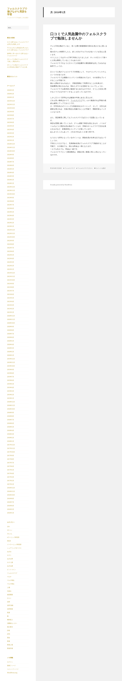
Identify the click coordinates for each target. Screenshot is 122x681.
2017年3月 (10, 477)
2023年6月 (10, 208)
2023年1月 (10, 226)
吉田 (8, 602)
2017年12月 (11, 445)
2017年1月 (10, 484)
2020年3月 (10, 348)
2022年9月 (10, 241)
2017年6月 (10, 466)
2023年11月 (11, 190)
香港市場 (10, 648)
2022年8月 (10, 244)
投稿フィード (11, 665)
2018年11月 (11, 405)
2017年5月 (10, 470)
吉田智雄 (10, 609)
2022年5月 (10, 255)
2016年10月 (11, 495)
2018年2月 (10, 438)
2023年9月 (10, 198)
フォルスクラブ (12, 573)
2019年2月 (10, 395)
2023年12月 (11, 187)
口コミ (9, 598)
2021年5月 (10, 298)
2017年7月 (10, 463)
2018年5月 (10, 427)
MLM (9, 541)
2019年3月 (10, 391)
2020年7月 (10, 334)
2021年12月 (11, 273)
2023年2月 (10, 223)
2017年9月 (10, 455)
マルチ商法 (10, 584)
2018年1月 (10, 441)
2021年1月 (10, 312)
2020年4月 (10, 344)
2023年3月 (10, 219)
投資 (8, 612)
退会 (8, 638)
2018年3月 (10, 434)
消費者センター (12, 623)
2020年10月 (11, 323)
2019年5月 (10, 384)
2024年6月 (10, 165)
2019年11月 (11, 362)
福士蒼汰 (10, 627)
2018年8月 (10, 416)
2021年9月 (10, 284)
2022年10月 (11, 237)
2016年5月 (10, 509)
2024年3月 (10, 176)
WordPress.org (12, 673)
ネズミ (9, 555)
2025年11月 (11, 104)
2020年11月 (11, 319)
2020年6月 (10, 337)
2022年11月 (11, 233)
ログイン (10, 662)
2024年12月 (11, 144)
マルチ (9, 577)
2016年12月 (11, 488)
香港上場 (10, 645)
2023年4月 (10, 215)
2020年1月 (10, 355)
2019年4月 (10, 387)
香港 (8, 641)
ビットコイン (11, 569)
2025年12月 (11, 101)
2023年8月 (10, 201)
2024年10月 (11, 151)
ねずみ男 (10, 559)
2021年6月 (10, 294)
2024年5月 (10, 169)
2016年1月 (10, 513)
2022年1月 (10, 269)
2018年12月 (11, 402)
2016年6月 (10, 506)
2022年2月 (10, 266)
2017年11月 (11, 448)
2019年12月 (11, 359)
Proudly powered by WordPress (61, 185)
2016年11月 (11, 491)
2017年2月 (10, 481)
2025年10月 (11, 108)
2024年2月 (10, 180)
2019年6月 (10, 380)
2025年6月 (10, 122)
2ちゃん (9, 534)
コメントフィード (13, 669)
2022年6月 (10, 251)
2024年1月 (10, 183)
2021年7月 (10, 291)
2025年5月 (10, 126)
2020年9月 (10, 327)
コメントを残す (101, 168)
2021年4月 (10, 301)
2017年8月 (10, 459)
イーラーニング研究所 (14, 544)
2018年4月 (10, 430)
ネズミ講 (10, 562)
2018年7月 (10, 420)
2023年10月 (11, 194)
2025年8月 (10, 115)
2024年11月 (11, 147)
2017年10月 (11, 452)
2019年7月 (10, 377)
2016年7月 (10, 502)
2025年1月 (10, 140)
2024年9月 (10, 155)
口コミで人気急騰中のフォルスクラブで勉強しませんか (78, 35)
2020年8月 (10, 330)
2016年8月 (10, 498)
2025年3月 (10, 133)
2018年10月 (11, 409)
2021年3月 (10, 305)
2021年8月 (10, 287)
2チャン (9, 530)
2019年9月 (10, 370)
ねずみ (9, 552)
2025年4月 (10, 129)
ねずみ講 (10, 566)
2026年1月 (10, 97)
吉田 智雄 (10, 605)
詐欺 (8, 630)
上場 (8, 587)
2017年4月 (10, 473)
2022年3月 (10, 262)
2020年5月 (10, 341)
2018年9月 (10, 412)
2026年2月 (10, 94)
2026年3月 (10, 90)
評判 (8, 634)
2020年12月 (11, 316)
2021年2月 (10, 309)
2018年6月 (10, 423)
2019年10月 (11, 366)
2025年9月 (10, 112)
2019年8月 (10, 373)
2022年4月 (10, 258)
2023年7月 (10, 205)
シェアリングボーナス (14, 548)
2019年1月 (10, 398)
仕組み (9, 591)
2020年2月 (10, 352)
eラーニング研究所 (13, 537)
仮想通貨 (10, 595)
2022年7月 (10, 248)
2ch (8, 526)
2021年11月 (11, 276)
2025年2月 (10, 137)
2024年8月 (10, 158)
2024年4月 (10, 172)
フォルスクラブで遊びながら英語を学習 (17, 11)
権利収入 (10, 620)
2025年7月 (10, 119)
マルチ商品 (10, 580)
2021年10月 (11, 280)
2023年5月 (10, 212)
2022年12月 (11, 230)
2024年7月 (10, 162)
